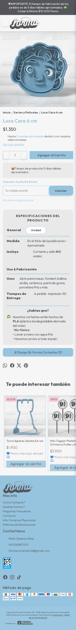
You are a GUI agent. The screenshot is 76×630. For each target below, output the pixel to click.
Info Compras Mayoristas (19, 520)
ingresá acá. (57, 615)
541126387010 (16, 545)
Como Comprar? (14, 502)
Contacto (9, 516)
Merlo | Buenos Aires (18, 539)
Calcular (61, 191)
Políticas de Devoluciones (19, 524)
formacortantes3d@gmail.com (26, 551)
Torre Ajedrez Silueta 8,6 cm (24, 441)
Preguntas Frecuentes (17, 511)
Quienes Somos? (14, 507)
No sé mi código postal (18, 200)
